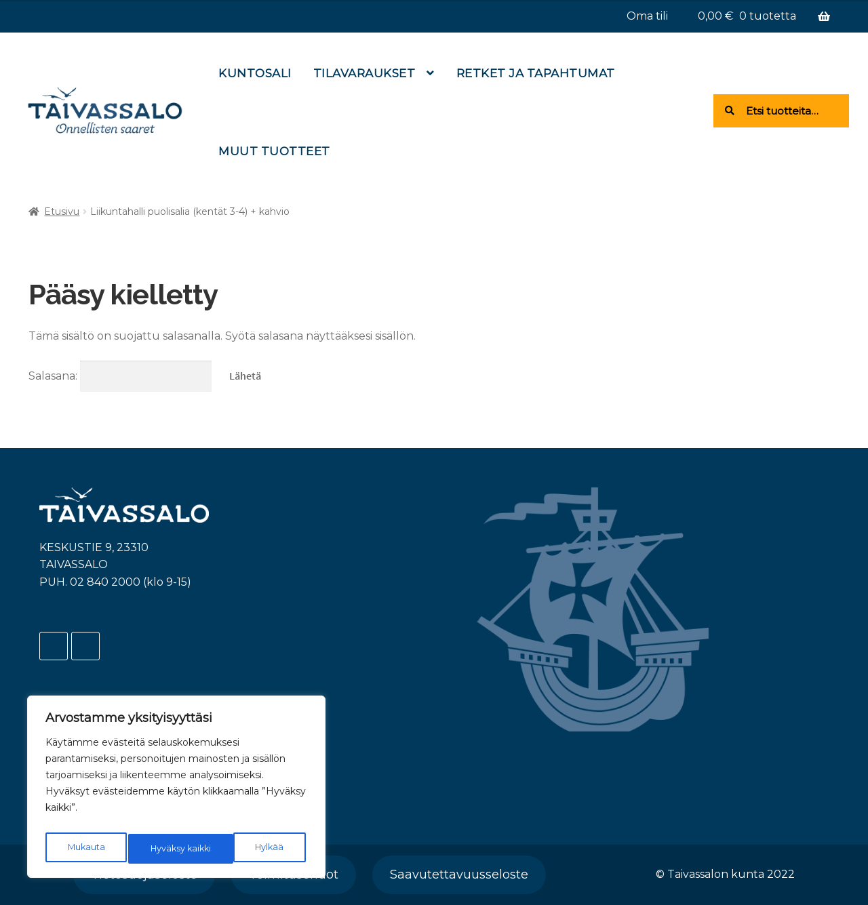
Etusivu (61, 211)
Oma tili (647, 15)
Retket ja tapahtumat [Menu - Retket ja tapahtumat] (535, 73)
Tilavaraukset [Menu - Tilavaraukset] (364, 73)
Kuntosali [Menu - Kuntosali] (255, 73)
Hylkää (163, 849)
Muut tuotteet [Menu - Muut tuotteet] (274, 151)
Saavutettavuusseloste (459, 874)
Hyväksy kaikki (254, 849)
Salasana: (120, 375)
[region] (176, 790)
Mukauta (85, 849)
